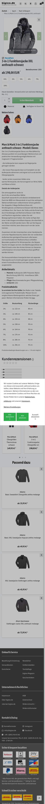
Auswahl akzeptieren (35, 417)
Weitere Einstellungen (12, 407)
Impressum (26, 401)
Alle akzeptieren (10, 417)
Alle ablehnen (22, 417)
